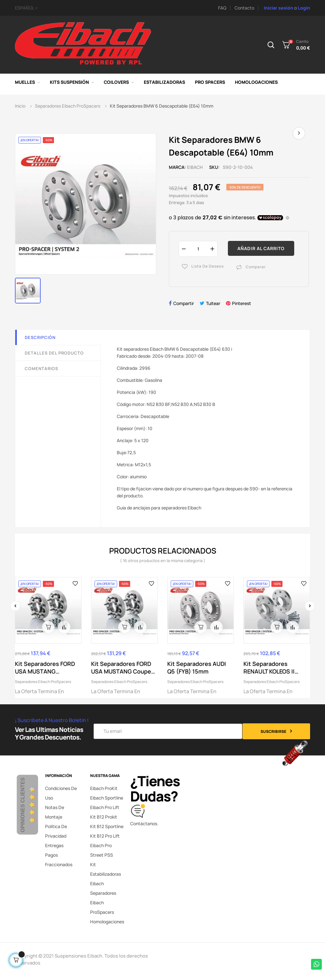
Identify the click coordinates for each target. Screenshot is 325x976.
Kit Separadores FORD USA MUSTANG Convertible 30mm (45, 667)
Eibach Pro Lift (104, 807)
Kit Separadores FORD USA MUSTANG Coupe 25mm (121, 667)
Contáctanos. (144, 823)
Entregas (54, 845)
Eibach (195, 167)
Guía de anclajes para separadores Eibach (159, 508)
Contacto (244, 8)
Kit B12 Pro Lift (105, 836)
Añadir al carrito (261, 248)
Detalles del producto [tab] (54, 353)
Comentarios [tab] (41, 368)
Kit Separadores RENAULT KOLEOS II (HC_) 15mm (269, 667)
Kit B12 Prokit (103, 817)
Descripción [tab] (40, 337)
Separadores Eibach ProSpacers (43, 681)
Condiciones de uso (61, 793)
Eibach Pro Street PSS (101, 850)
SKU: (214, 167)
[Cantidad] (198, 248)
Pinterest (241, 303)
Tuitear (213, 303)
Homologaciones (107, 922)
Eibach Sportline (106, 798)
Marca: (177, 167)
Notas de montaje (54, 812)
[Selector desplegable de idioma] (86, 7)
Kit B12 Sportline (106, 826)
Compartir (183, 303)
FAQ (222, 8)
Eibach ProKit (103, 788)
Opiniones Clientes (22, 805)
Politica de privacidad (56, 831)
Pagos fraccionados (58, 859)
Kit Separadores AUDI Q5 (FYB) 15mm (196, 667)
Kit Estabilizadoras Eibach (105, 873)
